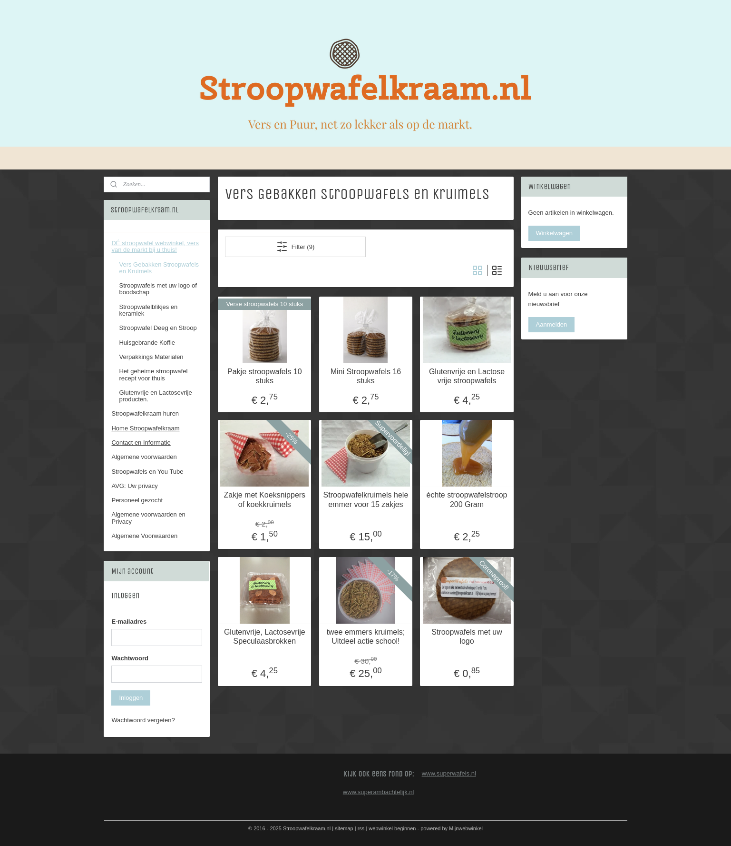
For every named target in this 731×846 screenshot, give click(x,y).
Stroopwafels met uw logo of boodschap (157, 289)
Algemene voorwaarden (143, 456)
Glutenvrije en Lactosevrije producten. (155, 396)
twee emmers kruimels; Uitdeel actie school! (365, 636)
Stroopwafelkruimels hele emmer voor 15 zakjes (365, 499)
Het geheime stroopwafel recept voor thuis (153, 374)
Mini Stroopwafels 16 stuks (365, 376)
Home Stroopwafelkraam (145, 428)
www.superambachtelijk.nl (378, 792)
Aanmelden (551, 324)
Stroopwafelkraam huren (145, 413)
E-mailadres (128, 621)
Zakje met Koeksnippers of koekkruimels (264, 499)
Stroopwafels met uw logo (466, 636)
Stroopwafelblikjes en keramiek (148, 310)
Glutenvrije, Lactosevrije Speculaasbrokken (264, 636)
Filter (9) (295, 246)
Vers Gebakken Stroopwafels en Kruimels (159, 268)
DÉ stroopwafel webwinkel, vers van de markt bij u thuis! (155, 246)
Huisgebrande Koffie (147, 342)
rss (361, 828)
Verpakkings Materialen (151, 356)
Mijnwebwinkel (466, 828)
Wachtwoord (129, 658)
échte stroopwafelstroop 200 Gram (466, 499)
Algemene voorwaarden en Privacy (148, 518)
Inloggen (131, 697)
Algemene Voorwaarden (144, 535)
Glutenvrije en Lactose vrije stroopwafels (466, 376)
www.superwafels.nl (449, 773)
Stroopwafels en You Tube (147, 471)
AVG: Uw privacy (134, 485)
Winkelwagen (554, 233)
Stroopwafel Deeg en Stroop (157, 327)
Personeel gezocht (137, 500)
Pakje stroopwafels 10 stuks (264, 376)
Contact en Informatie (140, 442)
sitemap (344, 828)
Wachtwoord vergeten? (143, 720)
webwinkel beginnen (392, 828)
